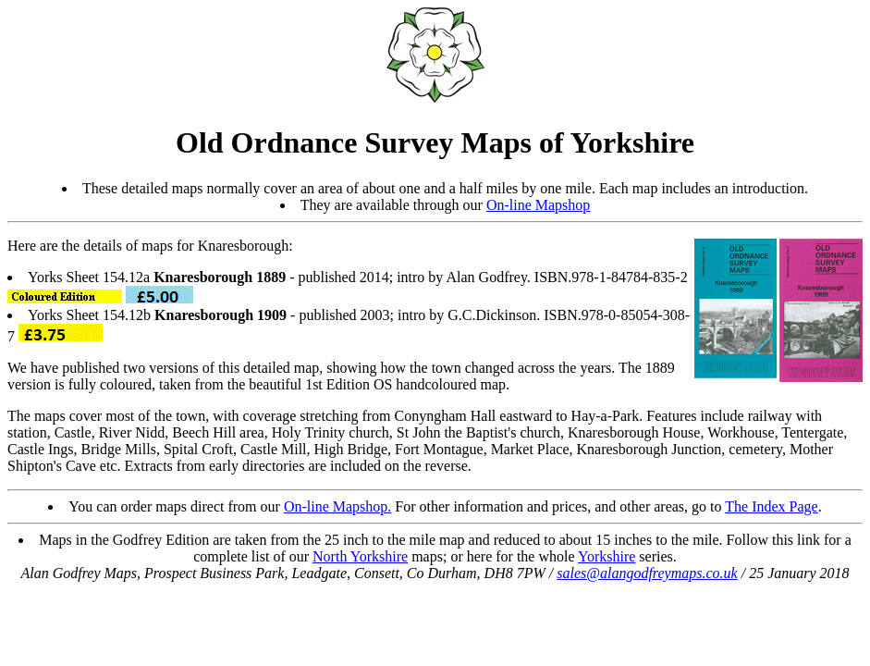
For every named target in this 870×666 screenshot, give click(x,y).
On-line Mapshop (538, 205)
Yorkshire (606, 556)
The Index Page (771, 506)
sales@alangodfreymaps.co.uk (647, 573)
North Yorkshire (360, 556)
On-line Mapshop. (337, 506)
